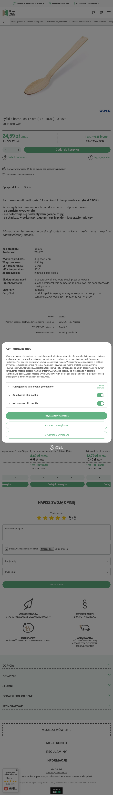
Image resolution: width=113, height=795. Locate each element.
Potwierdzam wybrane (56, 425)
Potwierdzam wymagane (56, 434)
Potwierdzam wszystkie (56, 415)
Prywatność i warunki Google (19, 368)
